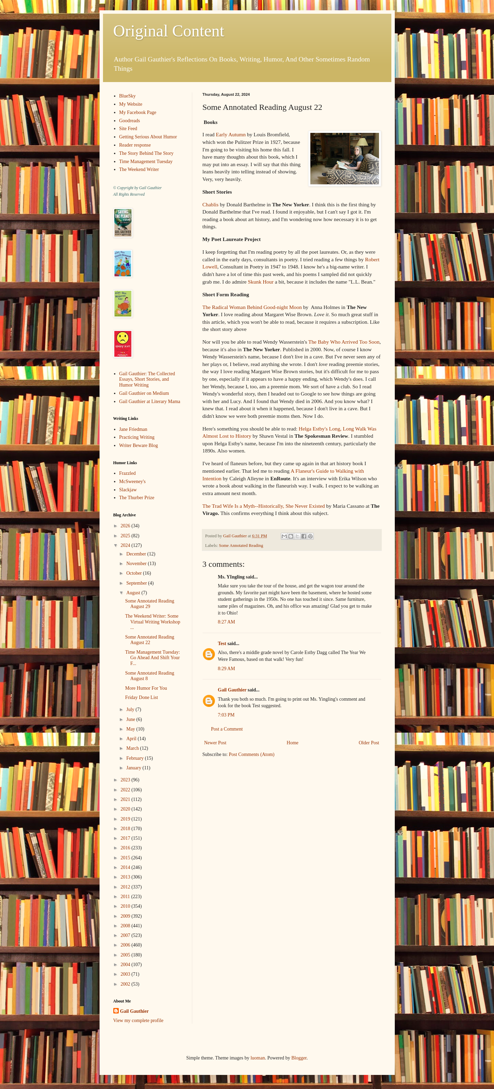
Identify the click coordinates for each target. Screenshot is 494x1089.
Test (222, 643)
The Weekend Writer (139, 169)
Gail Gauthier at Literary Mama (149, 401)
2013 (125, 877)
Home (292, 742)
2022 (125, 789)
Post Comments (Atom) (252, 754)
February (135, 758)
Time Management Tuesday (146, 161)
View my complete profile (138, 1020)
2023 (125, 779)
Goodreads (129, 120)
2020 (125, 809)
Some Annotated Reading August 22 (149, 639)
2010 (125, 906)
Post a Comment (227, 729)
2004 (125, 964)
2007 (125, 935)
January (134, 767)
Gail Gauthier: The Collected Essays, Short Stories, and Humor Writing (147, 379)
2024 (125, 545)
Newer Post (215, 742)
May (131, 729)
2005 (125, 955)
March (133, 748)
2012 (125, 887)
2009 (125, 916)
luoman (258, 1058)
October (134, 573)
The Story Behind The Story (146, 153)
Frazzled (127, 473)
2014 (125, 867)
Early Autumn (231, 134)
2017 (125, 838)
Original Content (169, 31)
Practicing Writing (136, 437)
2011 (125, 896)
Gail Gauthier (232, 689)
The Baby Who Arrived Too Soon (343, 342)
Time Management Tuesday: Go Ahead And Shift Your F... (152, 658)
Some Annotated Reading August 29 (149, 603)
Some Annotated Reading (241, 545)
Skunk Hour (261, 282)
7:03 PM (226, 715)
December (136, 554)
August (133, 592)
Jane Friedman (133, 429)
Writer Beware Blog (138, 445)
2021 (125, 799)
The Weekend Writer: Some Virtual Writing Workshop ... (152, 622)
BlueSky (127, 96)
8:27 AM (226, 621)
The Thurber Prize (136, 497)
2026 (125, 525)
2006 (125, 945)
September (137, 583)
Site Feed (128, 128)
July (131, 709)
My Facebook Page (137, 112)
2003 (125, 974)
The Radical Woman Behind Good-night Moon (252, 307)
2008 (125, 925)
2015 (125, 857)
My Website (130, 104)
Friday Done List (141, 697)
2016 (125, 847)
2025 (125, 535)
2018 (125, 828)
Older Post (369, 742)
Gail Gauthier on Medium (144, 393)
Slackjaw (128, 489)
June (131, 719)
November (137, 563)
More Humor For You (146, 688)
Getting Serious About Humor (148, 136)
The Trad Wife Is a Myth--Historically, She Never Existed (264, 506)
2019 (125, 819)
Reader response (135, 145)
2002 (125, 984)
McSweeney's (132, 481)
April (132, 738)
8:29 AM (226, 668)
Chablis (211, 204)
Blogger (299, 1058)
